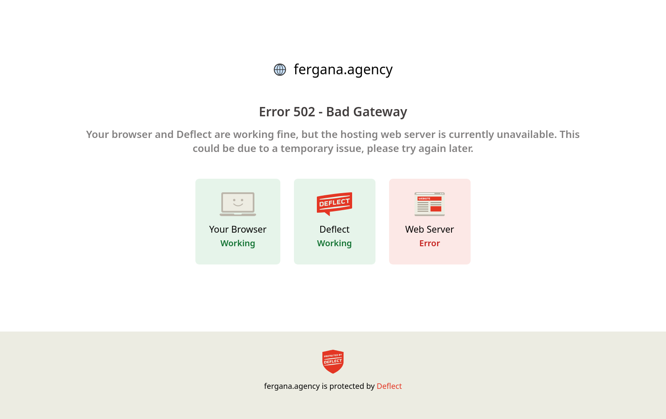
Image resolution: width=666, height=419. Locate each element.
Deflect (389, 386)
